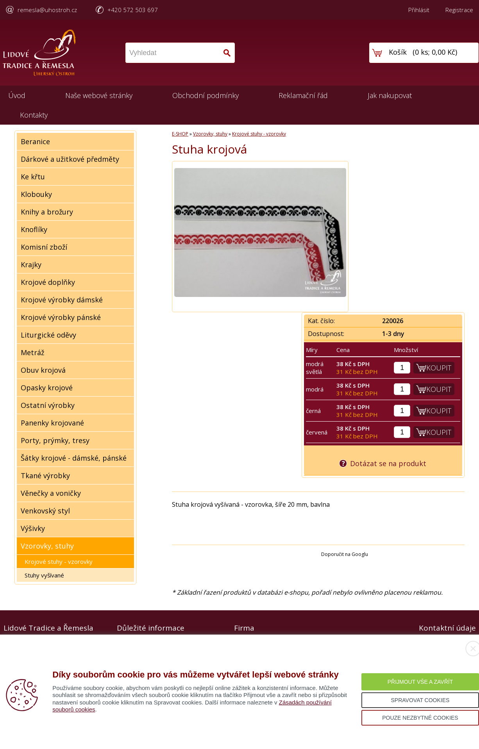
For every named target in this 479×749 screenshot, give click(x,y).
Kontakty (34, 115)
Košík (398, 52)
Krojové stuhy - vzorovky (59, 561)
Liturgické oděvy (48, 335)
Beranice (35, 141)
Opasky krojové (47, 387)
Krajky (31, 264)
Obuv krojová (43, 370)
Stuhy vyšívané (44, 575)
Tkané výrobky (45, 475)
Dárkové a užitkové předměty (70, 159)
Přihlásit (418, 10)
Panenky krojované (52, 422)
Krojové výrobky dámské (62, 299)
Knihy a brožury (47, 211)
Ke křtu (33, 176)
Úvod (16, 95)
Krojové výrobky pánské (61, 317)
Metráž (32, 352)
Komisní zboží (44, 247)
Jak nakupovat (390, 95)
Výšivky (33, 528)
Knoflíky (34, 229)
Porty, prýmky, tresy (55, 440)
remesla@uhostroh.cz (47, 10)
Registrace (459, 10)
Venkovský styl (45, 510)
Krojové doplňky (48, 282)
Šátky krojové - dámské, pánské (74, 458)
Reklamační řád (303, 95)
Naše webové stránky (98, 95)
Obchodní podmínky (205, 95)
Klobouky (36, 194)
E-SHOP (180, 133)
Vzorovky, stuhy (47, 546)
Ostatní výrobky (48, 405)
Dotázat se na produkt (388, 463)
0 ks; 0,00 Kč (435, 52)
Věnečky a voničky (51, 493)
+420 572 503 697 (132, 10)
